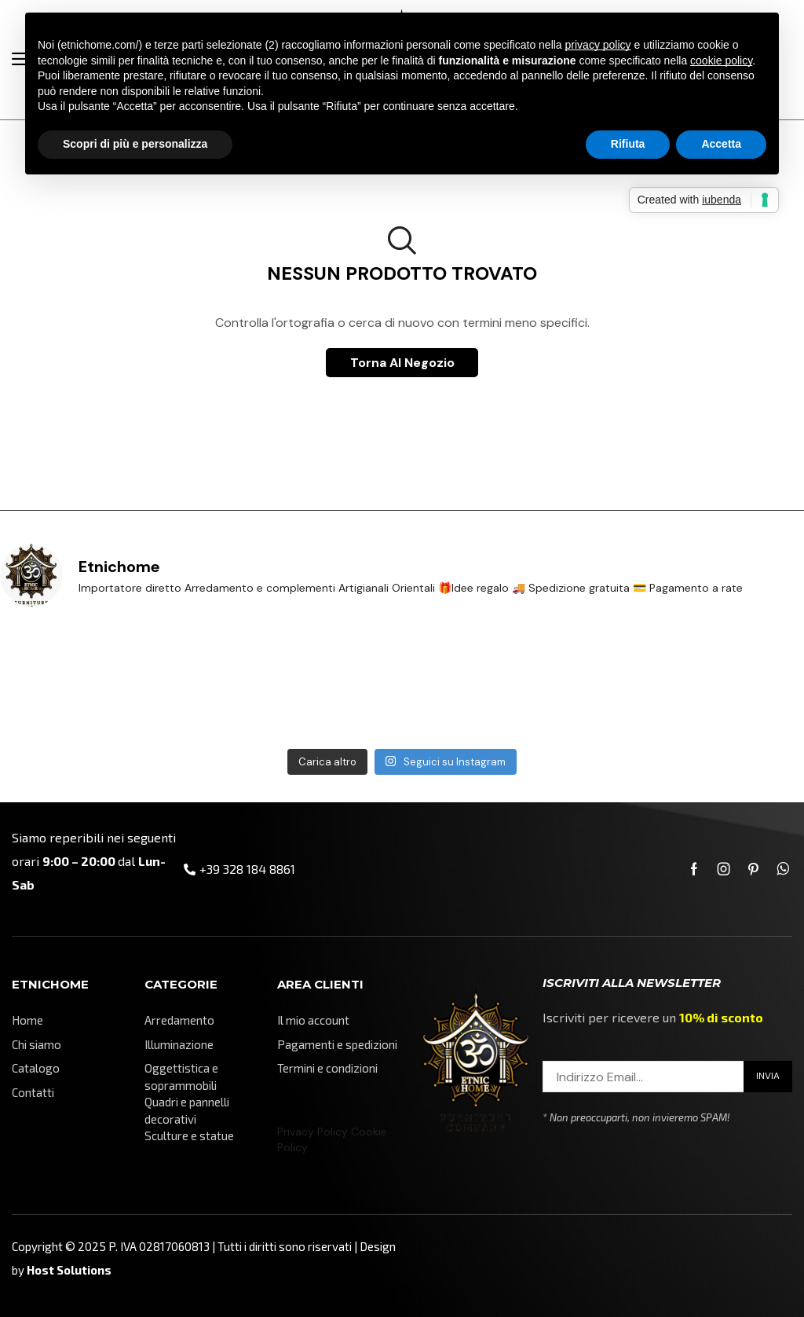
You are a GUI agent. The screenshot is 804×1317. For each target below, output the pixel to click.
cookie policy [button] (721, 60)
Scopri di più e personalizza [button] (135, 144)
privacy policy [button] (598, 45)
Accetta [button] (721, 144)
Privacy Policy (312, 1131)
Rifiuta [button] (628, 144)
